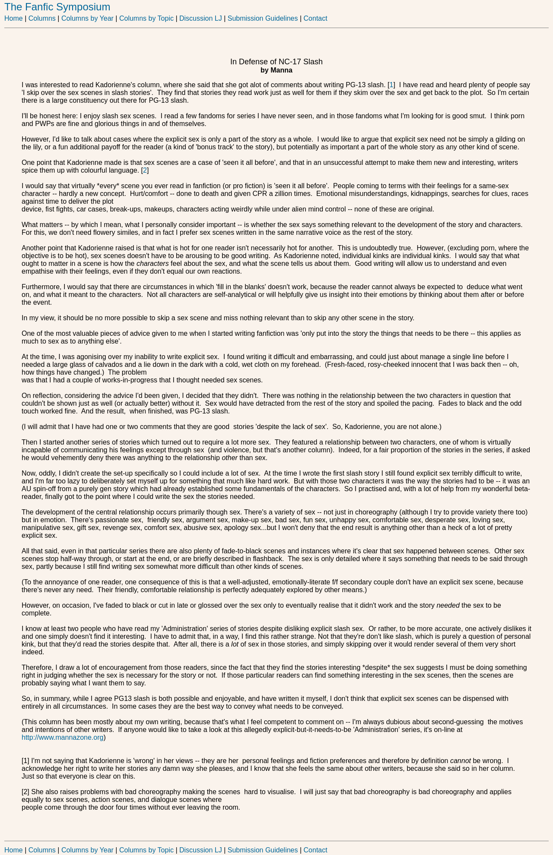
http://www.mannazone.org (62, 737)
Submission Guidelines (265, 18)
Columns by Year (87, 18)
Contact (315, 18)
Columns (42, 18)
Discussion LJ (200, 18)
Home (13, 18)
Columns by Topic (146, 18)
